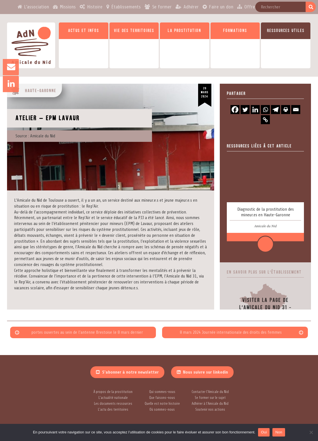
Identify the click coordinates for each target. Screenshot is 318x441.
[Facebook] (234, 109)
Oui (264, 432)
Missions (67, 7)
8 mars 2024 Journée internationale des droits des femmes (230, 332)
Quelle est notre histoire (162, 404)
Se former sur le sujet (210, 398)
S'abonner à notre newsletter (130, 372)
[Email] (295, 109)
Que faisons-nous (162, 398)
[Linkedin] (255, 109)
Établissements (126, 7)
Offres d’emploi (260, 7)
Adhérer (191, 7)
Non (278, 432)
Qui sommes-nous (162, 392)
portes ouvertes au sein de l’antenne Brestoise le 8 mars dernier (87, 332)
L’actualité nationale (113, 398)
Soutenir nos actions (210, 410)
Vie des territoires (134, 30)
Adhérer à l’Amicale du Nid (210, 404)
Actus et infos (83, 30)
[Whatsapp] (265, 109)
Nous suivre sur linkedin (205, 372)
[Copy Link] (265, 119)
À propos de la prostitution (113, 392)
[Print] (285, 109)
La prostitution (184, 30)
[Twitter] (245, 109)
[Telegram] (275, 109)
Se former (162, 7)
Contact (294, 7)
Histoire (94, 7)
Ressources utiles (285, 30)
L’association (35, 7)
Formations (235, 30)
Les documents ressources (113, 404)
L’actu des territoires (113, 410)
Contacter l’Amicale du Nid (210, 392)
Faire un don (221, 7)
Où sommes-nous (162, 410)
